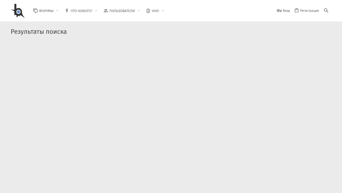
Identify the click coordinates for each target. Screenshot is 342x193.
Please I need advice (51, 77)
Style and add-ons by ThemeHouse (126, 170)
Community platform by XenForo (54, 170)
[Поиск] (326, 11)
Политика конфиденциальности (276, 186)
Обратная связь (205, 186)
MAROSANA (40, 67)
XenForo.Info (45, 175)
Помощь (310, 186)
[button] (61, 11)
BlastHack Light (35, 186)
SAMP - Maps (44, 55)
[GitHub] (325, 173)
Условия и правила (235, 186)
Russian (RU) (65, 186)
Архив (114, 89)
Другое (114, 67)
